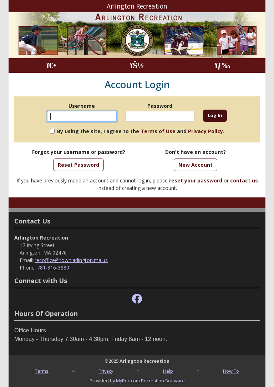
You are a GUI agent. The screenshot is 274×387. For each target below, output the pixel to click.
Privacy (105, 371)
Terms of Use (158, 131)
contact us (244, 180)
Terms (42, 371)
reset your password (195, 180)
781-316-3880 (53, 267)
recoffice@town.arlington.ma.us (71, 260)
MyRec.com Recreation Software (150, 380)
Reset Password (78, 164)
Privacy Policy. (206, 131)
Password (159, 105)
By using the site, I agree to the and (140, 131)
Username (81, 105)
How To (231, 371)
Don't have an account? (195, 152)
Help (168, 371)
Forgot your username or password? (78, 152)
